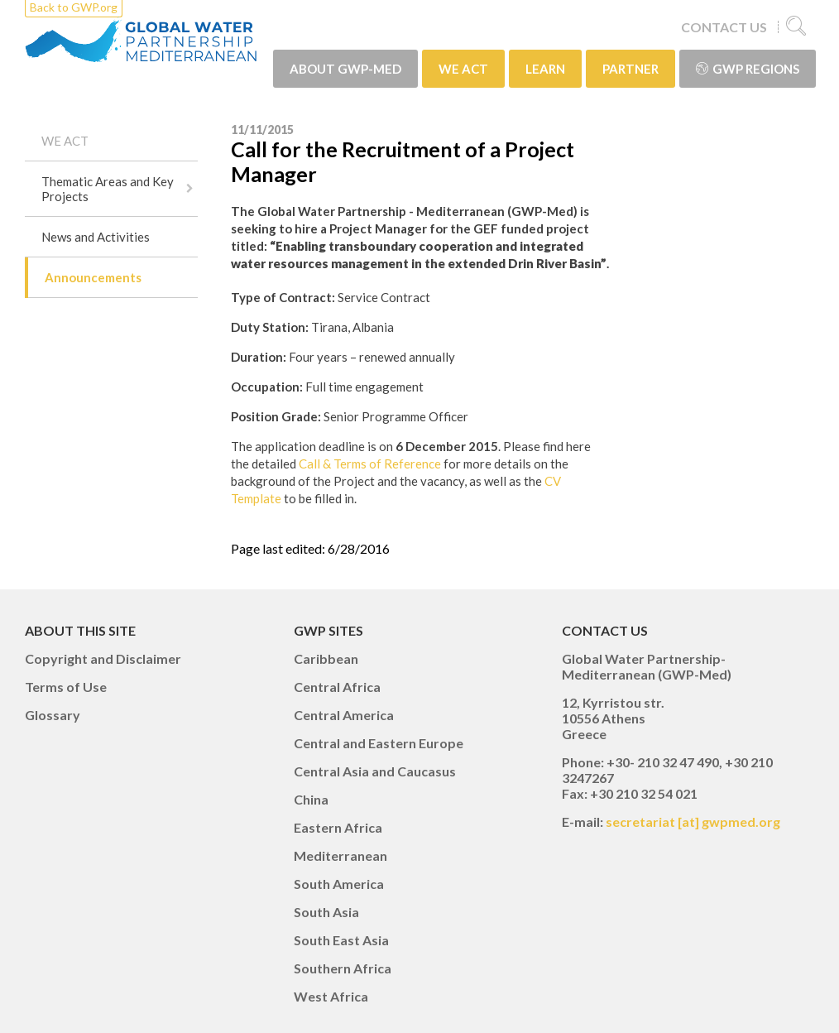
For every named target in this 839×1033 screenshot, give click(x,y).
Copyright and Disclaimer (103, 658)
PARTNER (630, 68)
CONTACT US (724, 27)
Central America (344, 715)
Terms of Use (66, 686)
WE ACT (463, 68)
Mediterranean (340, 855)
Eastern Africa (338, 827)
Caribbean (326, 658)
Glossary (52, 715)
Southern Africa (342, 968)
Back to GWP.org (73, 7)
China (311, 799)
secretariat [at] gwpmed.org (693, 821)
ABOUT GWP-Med (345, 68)
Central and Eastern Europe (378, 743)
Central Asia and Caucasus (375, 771)
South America (339, 883)
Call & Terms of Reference (368, 463)
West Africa (331, 996)
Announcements (93, 277)
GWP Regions (747, 68)
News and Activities (95, 236)
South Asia (326, 912)
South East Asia (341, 940)
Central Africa (337, 686)
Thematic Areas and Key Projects (107, 189)
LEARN (545, 68)
